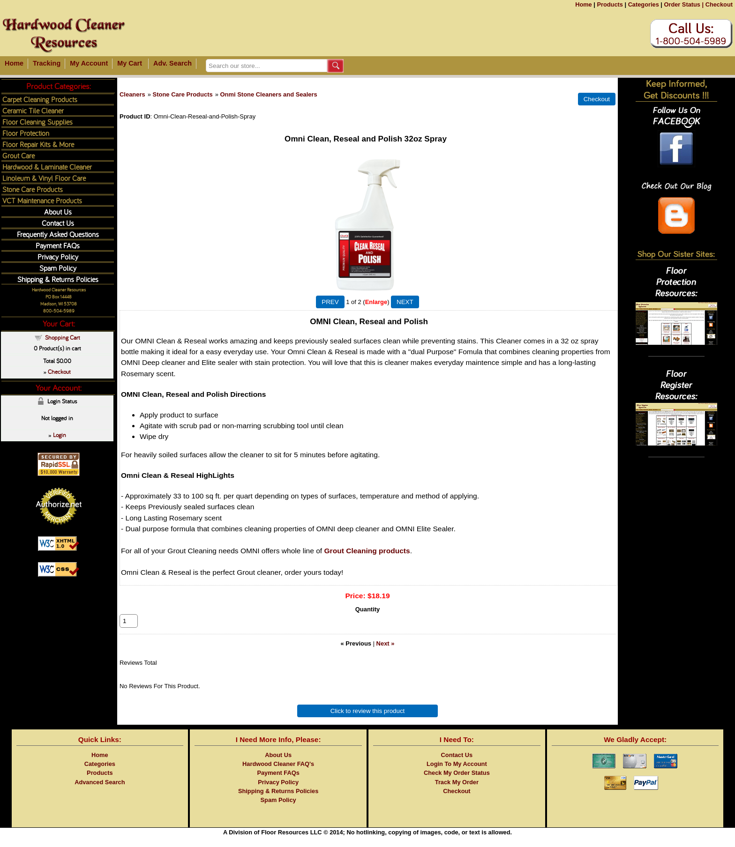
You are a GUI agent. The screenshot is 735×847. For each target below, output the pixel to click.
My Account (89, 63)
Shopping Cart (62, 337)
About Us (58, 211)
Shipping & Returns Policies (57, 278)
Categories (643, 4)
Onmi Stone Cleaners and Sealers (268, 94)
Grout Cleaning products (367, 551)
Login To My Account (457, 774)
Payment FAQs (58, 245)
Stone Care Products (183, 94)
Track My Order (457, 792)
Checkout (719, 4)
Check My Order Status (457, 783)
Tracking (46, 63)
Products (609, 4)
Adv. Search (172, 63)
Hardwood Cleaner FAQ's (278, 774)
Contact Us (58, 222)
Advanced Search (100, 792)
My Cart (129, 63)
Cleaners (132, 94)
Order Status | (684, 4)
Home (583, 4)
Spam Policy (57, 267)
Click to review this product (367, 721)
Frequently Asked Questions (58, 234)
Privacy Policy (58, 256)
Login (59, 434)
